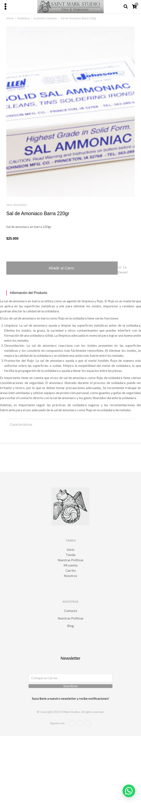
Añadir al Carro (61, 268)
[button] (126, 270)
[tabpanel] (70, 355)
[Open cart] (134, 6)
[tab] (70, 292)
